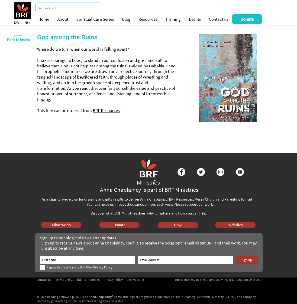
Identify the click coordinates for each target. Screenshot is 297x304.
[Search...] (68, 7)
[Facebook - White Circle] (181, 172)
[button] (63, 19)
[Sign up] (247, 260)
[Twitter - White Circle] (201, 172)
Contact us (43, 280)
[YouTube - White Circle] (240, 172)
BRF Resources (106, 110)
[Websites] (235, 225)
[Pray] (178, 225)
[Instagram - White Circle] (220, 172)
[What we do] (61, 225)
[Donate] (247, 19)
